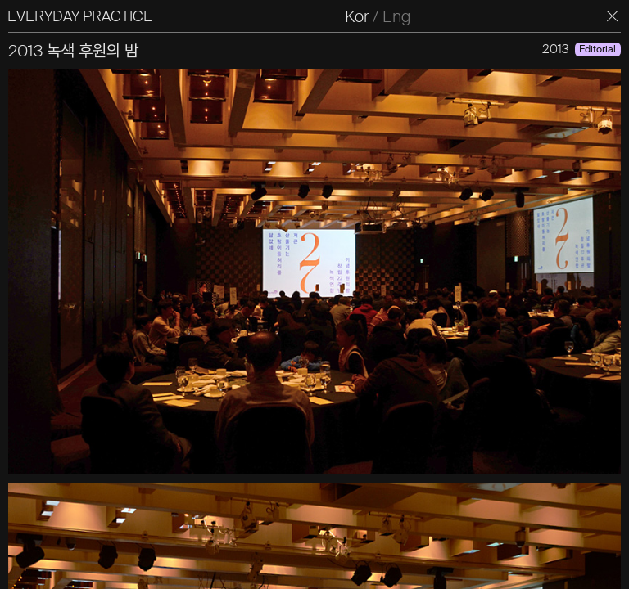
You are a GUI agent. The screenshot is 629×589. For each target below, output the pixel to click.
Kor (366, 16)
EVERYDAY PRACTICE (89, 16)
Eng (406, 16)
